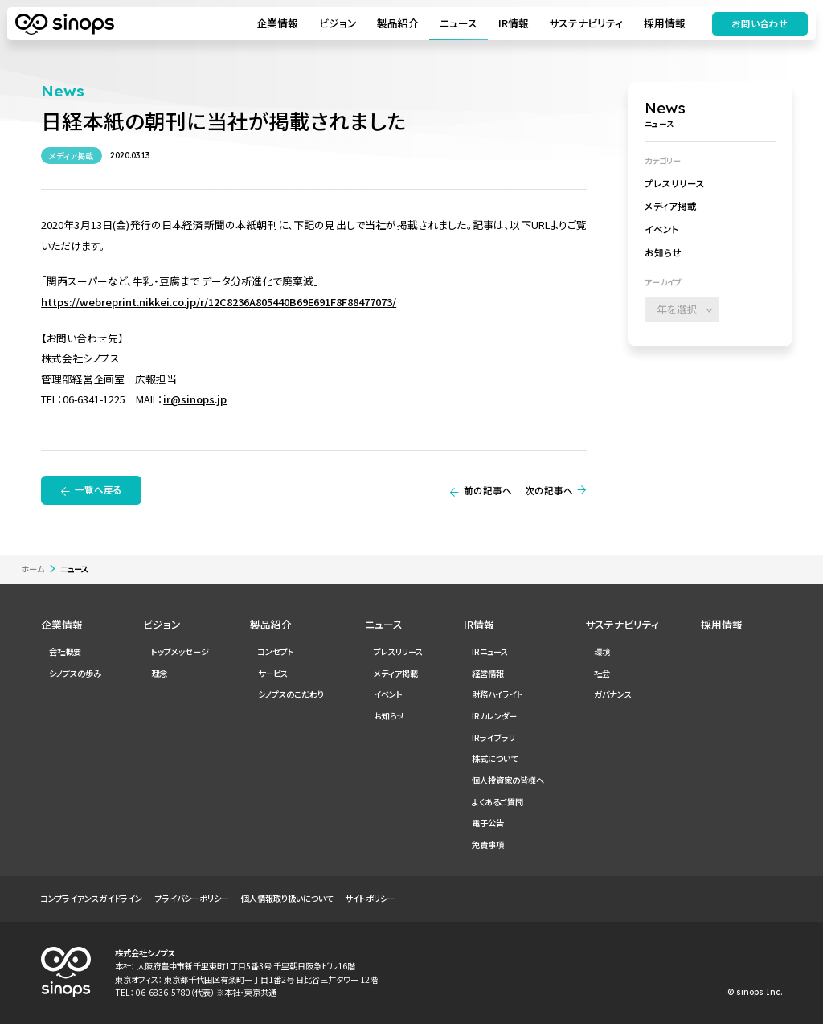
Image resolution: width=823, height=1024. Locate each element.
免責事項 (488, 844)
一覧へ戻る (98, 489)
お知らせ (663, 252)
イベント (662, 229)
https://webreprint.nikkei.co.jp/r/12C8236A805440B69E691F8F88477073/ (218, 301)
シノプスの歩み (75, 673)
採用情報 (663, 23)
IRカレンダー (494, 716)
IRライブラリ (493, 737)
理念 (159, 673)
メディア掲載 (671, 205)
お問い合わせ (758, 24)
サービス (273, 673)
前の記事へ (488, 490)
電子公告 (488, 823)
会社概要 (65, 651)
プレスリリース (675, 183)
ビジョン (336, 23)
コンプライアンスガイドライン (91, 898)
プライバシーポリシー (192, 898)
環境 (602, 651)
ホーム (32, 569)
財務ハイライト (497, 694)
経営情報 (488, 673)
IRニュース (490, 651)
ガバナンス (613, 694)
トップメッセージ (180, 651)
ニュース (457, 23)
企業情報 (276, 23)
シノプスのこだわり (291, 694)
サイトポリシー (370, 898)
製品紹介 (397, 23)
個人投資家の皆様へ (508, 780)
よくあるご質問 (497, 802)
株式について (495, 758)
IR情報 (512, 23)
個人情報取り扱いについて (287, 898)
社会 (602, 673)
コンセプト (276, 651)
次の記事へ (549, 490)
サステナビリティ (585, 23)
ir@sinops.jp (195, 399)
